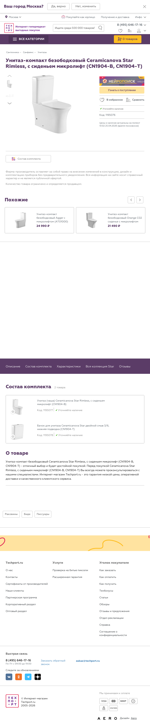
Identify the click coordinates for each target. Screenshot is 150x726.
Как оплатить (107, 577)
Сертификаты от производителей (27, 584)
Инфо (140, 17)
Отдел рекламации (111, 618)
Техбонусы (106, 590)
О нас (9, 570)
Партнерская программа (21, 597)
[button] (58, 6)
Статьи (103, 597)
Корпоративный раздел (21, 604)
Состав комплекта (26, 159)
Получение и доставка (115, 17)
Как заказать (107, 570)
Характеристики (68, 366)
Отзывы (124, 366)
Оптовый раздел (16, 611)
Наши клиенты (15, 590)
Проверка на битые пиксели (70, 570)
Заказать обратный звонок (53, 662)
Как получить (107, 584)
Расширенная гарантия (67, 577)
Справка (104, 624)
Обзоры (104, 604)
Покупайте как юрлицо (80, 17)
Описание (13, 366)
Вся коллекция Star (100, 366)
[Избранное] (119, 31)
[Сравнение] (129, 31)
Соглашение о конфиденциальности (113, 633)
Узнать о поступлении (122, 90)
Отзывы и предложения (114, 611)
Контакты (12, 577)
